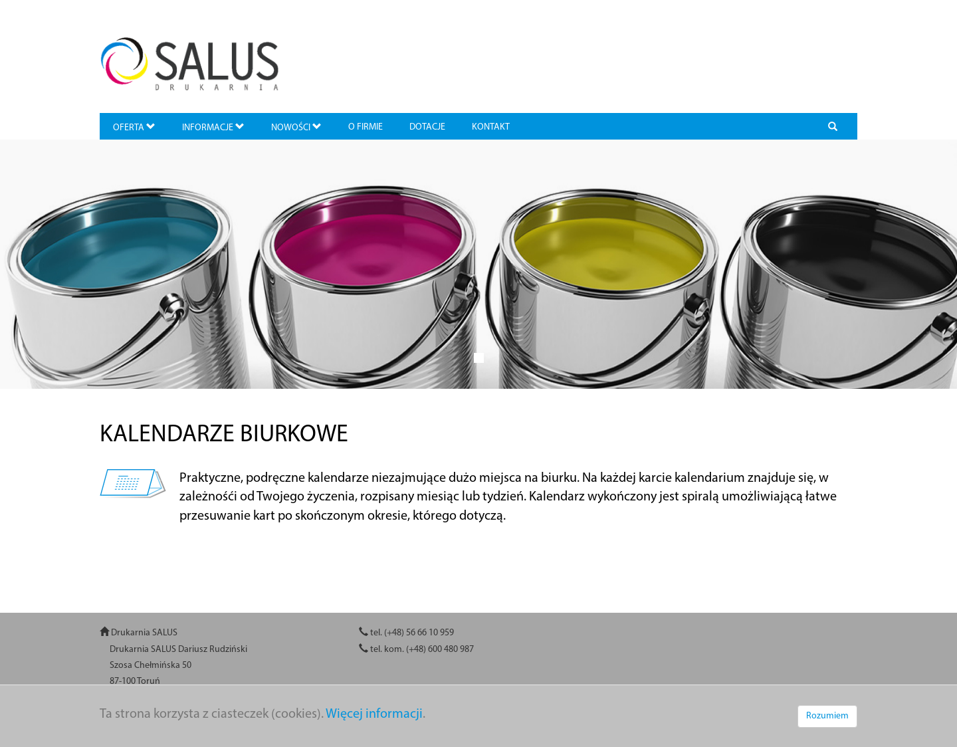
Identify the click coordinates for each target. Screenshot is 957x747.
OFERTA (134, 127)
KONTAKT (491, 127)
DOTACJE (427, 127)
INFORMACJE (213, 127)
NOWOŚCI (296, 127)
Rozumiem (827, 716)
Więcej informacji (374, 714)
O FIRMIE (365, 127)
